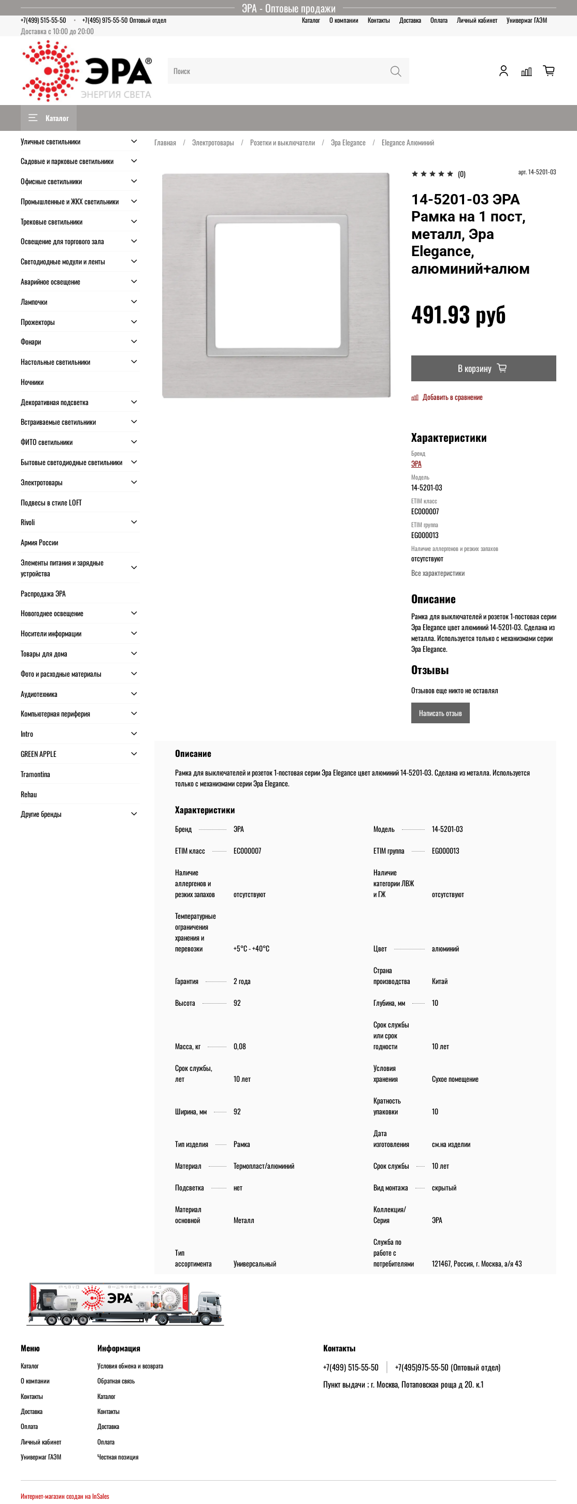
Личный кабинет (477, 20)
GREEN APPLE (38, 753)
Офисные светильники (51, 180)
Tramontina (35, 773)
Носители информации (51, 633)
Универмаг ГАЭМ (527, 20)
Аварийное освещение (50, 281)
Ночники (32, 381)
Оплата (439, 20)
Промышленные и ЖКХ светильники (70, 201)
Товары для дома (44, 653)
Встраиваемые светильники (58, 421)
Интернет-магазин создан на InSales (65, 1496)
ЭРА (416, 463)
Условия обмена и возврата (130, 1366)
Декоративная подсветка (55, 401)
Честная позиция (117, 1457)
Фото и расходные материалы (61, 673)
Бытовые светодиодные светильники (71, 461)
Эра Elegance (348, 142)
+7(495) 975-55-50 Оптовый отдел (124, 20)
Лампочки (34, 301)
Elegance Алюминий (408, 142)
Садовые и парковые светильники (67, 160)
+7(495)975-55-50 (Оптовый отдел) (447, 1367)
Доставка (410, 20)
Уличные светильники (50, 141)
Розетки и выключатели (282, 142)
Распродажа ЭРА (43, 593)
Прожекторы (38, 321)
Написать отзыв (440, 712)
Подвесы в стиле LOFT (51, 502)
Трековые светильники (51, 221)
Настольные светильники (55, 361)
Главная (165, 142)
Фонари (31, 341)
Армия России (39, 542)
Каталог (311, 20)
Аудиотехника (39, 693)
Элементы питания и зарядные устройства (62, 567)
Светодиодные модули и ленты (63, 261)
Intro (27, 733)
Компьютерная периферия (55, 713)
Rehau (29, 793)
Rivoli (28, 521)
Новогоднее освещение (52, 612)
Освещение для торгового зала (62, 240)
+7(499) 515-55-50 (43, 20)
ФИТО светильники (47, 441)
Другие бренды (41, 813)
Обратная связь (116, 1381)
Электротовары (213, 142)
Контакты (379, 20)
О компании (343, 20)
